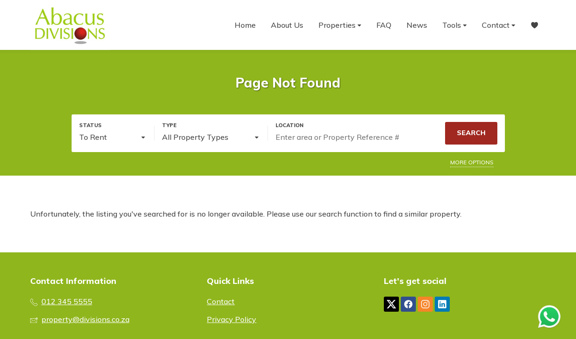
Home (245, 25)
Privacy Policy (231, 319)
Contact (498, 25)
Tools (454, 25)
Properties (339, 25)
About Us (287, 25)
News (416, 25)
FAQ (383, 25)
